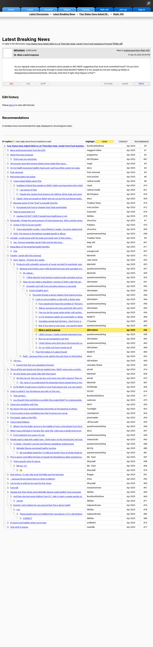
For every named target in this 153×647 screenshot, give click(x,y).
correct (19, 501)
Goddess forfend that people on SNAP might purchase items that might (49, 185)
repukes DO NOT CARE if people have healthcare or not (41, 216)
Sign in (141, 9)
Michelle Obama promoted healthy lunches (36, 448)
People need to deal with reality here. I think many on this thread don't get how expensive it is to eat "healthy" (60, 439)
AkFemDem (19, 50)
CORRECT (27, 518)
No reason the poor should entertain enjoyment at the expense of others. (44, 409)
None (104, 141)
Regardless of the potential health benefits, (30, 247)
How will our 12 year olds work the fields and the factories (37, 474)
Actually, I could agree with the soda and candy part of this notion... (41, 238)
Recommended (142, 141)
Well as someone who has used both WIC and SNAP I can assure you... (71, 308)
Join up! (123, 9)
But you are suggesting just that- (54, 339)
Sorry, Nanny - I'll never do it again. (29, 260)
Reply (141, 84)
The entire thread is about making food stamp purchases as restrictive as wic (68, 295)
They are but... (20, 395)
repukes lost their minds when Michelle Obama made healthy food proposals (45, 492)
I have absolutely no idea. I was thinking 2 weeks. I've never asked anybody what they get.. (58, 229)
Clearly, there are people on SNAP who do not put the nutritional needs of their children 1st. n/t (60, 198)
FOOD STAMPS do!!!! (38, 290)
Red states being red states (22, 176)
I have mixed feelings (19, 422)
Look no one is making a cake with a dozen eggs (57, 299)
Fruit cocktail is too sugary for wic (29, 435)
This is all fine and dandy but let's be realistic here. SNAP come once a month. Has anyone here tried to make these (63, 369)
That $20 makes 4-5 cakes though (51, 352)
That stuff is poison (19, 527)
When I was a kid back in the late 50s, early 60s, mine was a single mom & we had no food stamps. (55, 431)
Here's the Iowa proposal (21, 155)
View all (118, 43)
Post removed (16, 172)
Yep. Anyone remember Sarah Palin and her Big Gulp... (38, 242)
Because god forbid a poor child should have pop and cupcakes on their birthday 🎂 (58, 268)
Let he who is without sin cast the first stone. (31, 483)
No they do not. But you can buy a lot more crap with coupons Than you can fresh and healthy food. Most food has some (72, 378)
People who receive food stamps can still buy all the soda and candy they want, (56, 194)
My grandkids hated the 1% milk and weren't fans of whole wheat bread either (55, 452)
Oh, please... (28, 273)
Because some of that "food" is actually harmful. (35, 203)
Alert (43, 83)
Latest (30, 9)
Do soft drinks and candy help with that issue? (34, 374)
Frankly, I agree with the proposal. (25, 255)
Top (28, 84)
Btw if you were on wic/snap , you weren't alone (61, 325)
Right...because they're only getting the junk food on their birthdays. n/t (56, 356)
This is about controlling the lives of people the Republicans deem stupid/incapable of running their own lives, (60, 457)
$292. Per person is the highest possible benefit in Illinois (39, 233)
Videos (67, 9)
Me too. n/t (21, 466)
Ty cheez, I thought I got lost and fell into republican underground (43, 444)
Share (125, 84)
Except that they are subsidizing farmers (35, 365)
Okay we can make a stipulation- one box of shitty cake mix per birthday (56, 282)
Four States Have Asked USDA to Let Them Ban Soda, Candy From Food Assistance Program (69, 44)
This (15, 251)
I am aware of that (28, 190)
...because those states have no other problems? (32, 479)
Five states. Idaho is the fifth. (23, 417)
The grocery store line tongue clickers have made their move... (38, 163)
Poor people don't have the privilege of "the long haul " (63, 304)
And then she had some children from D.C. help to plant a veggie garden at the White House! (55, 496)
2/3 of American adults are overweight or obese (61, 317)
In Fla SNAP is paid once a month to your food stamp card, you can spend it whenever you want (57, 387)
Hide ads (104, 9)
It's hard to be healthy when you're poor (28, 522)
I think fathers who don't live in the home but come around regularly (70, 343)
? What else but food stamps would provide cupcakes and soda (55, 277)
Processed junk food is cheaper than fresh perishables (41, 207)
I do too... (17, 360)
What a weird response (49, 330)
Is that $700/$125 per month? (27, 225)
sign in (12, 105)
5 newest (123, 141)
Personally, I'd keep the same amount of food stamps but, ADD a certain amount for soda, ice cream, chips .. (60, 220)
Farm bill (14, 487)
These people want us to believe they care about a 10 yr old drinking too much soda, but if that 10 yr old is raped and (73, 514)
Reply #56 (118, 14)
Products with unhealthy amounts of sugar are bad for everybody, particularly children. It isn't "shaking (63, 264)
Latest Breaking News (64, 14)
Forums (85, 9)
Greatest (48, 9)
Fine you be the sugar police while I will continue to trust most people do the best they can (80, 312)
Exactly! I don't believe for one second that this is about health (41, 505)
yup (18, 509)
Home (11, 9)
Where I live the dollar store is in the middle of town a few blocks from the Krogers (50, 426)
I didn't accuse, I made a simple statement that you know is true (68, 334)
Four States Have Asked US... (94, 14)
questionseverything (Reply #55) (137, 50)
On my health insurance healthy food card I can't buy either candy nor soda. (45, 168)
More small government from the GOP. (28, 150)
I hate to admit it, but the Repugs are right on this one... (35, 391)
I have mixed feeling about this (27, 181)
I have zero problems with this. (24, 404)
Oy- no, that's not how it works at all (55, 347)
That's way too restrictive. (25, 159)
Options (108, 84)
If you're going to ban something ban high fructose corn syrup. (39, 413)
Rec (11, 84)
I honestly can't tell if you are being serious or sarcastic (51, 286)
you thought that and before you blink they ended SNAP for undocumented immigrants (53, 400)
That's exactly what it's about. (27, 461)
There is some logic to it (24, 212)
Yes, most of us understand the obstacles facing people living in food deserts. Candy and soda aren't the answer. (72, 382)
